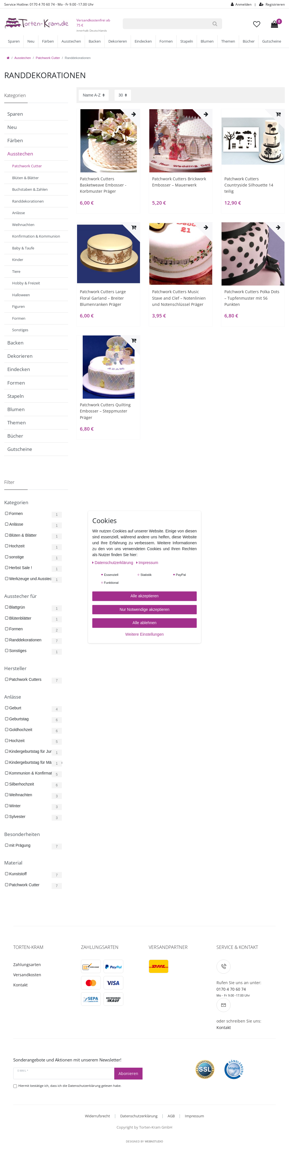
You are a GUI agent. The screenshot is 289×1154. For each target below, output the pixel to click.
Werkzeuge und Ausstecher (33, 578)
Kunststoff (17, 874)
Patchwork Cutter (48, 58)
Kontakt (20, 985)
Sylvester (16, 816)
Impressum (194, 1115)
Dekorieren (117, 41)
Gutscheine (271, 41)
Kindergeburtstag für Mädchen (35, 762)
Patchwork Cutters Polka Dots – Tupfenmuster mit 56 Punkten (251, 298)
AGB (171, 1115)
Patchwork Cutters (24, 679)
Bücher (249, 41)
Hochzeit (16, 546)
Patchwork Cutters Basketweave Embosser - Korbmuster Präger (103, 185)
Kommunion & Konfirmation (32, 773)
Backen (95, 41)
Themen (228, 41)
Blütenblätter (20, 618)
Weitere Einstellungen (144, 634)
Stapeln (186, 41)
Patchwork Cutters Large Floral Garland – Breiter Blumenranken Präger (103, 298)
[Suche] (214, 23)
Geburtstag (18, 719)
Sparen (14, 41)
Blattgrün (16, 607)
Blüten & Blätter (22, 535)
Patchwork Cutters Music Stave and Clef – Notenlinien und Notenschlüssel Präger (179, 298)
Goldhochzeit (20, 729)
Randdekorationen (24, 640)
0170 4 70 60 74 (231, 989)
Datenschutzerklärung (138, 1115)
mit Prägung (19, 845)
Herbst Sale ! (20, 567)
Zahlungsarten (27, 964)
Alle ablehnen (145, 622)
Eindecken (143, 41)
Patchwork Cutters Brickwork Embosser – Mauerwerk (179, 182)
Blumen (207, 41)
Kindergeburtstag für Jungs (32, 751)
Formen (166, 41)
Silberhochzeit (21, 784)
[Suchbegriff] (165, 23)
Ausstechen (71, 41)
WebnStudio (154, 1141)
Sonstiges (17, 650)
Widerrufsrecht (97, 1115)
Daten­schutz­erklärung (113, 562)
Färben (48, 41)
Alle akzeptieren (144, 596)
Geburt (14, 708)
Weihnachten (20, 795)
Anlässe (15, 524)
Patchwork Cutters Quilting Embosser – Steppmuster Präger (105, 411)
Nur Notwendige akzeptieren (145, 609)
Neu (30, 41)
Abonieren (128, 1073)
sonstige (16, 557)
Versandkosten (27, 974)
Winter (14, 806)
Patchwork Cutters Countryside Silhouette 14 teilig (248, 185)
